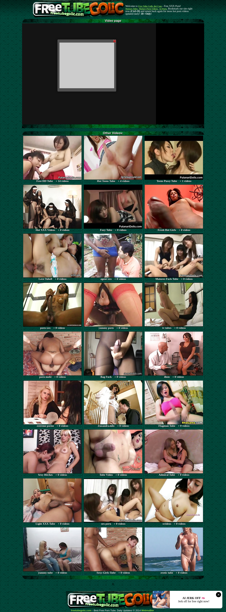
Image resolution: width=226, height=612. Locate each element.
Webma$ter (147, 610)
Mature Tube (131, 8)
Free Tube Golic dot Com (150, 6)
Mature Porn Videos (148, 8)
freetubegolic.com (81, 610)
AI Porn (163, 8)
